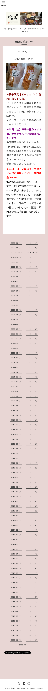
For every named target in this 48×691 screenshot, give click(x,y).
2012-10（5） (16, 568)
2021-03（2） (32, 372)
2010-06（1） (32, 621)
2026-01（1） (16, 243)
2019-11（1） (16, 406)
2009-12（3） (32, 635)
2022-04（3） (16, 343)
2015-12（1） (16, 487)
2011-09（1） (32, 587)
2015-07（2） (16, 496)
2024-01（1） (16, 296)
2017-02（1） (32, 458)
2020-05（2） (32, 391)
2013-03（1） (32, 554)
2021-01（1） (32, 377)
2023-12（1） (32, 296)
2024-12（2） (32, 272)
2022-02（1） (16, 348)
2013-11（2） (32, 535)
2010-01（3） (16, 635)
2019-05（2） (16, 420)
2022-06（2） (16, 339)
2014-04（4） (32, 525)
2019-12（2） (32, 401)
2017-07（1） (32, 453)
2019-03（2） (32, 420)
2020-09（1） (32, 387)
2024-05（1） (32, 286)
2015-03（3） (16, 506)
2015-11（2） (32, 487)
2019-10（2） (32, 406)
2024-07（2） (32, 281)
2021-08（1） (16, 363)
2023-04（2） (16, 315)
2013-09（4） (32, 540)
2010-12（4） (32, 606)
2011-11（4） (32, 583)
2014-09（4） (32, 516)
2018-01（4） (16, 444)
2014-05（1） (16, 525)
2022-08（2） (16, 334)
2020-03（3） (32, 396)
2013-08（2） (16, 544)
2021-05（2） (32, 367)
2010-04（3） (32, 626)
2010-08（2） (32, 616)
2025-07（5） (16, 257)
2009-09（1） (24, 645)
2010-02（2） (32, 630)
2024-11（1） (16, 276)
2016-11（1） (32, 463)
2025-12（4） (32, 243)
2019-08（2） (32, 410)
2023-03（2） (32, 315)
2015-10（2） (16, 492)
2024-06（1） (16, 286)
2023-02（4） (16, 319)
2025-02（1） (32, 267)
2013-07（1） (32, 544)
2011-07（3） (32, 592)
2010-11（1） (16, 611)
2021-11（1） (32, 353)
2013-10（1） (16, 540)
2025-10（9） (32, 248)
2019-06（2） (32, 415)
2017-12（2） (32, 444)
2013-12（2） (16, 535)
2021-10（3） (16, 358)
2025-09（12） (16, 253)
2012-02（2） (32, 578)
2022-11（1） (32, 324)
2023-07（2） (16, 310)
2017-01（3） (16, 463)
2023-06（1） (32, 310)
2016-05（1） (16, 477)
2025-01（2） (16, 272)
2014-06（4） (32, 520)
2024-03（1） (32, 291)
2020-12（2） (16, 382)
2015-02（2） (32, 506)
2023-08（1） (32, 305)
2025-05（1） (16, 262)
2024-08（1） (16, 281)
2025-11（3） (16, 248)
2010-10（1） (32, 611)
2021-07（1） (32, 363)
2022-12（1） (16, 324)
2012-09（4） (32, 568)
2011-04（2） (16, 602)
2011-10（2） (16, 587)
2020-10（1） (16, 387)
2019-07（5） (16, 415)
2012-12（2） (16, 563)
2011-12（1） (16, 583)
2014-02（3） (16, 530)
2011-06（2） (16, 597)
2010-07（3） (16, 621)
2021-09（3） (32, 358)
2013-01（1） (32, 559)
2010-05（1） (16, 626)
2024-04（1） (16, 291)
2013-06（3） (16, 549)
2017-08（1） (16, 453)
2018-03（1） (16, 439)
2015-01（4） (16, 511)
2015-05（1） (16, 501)
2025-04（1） (32, 262)
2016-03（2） (16, 482)
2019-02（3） (16, 425)
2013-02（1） (16, 559)
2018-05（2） (16, 434)
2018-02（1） (32, 439)
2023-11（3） (16, 300)
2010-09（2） (16, 616)
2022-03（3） (32, 343)
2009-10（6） (32, 640)
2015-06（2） (32, 496)
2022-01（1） (32, 348)
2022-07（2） (32, 334)
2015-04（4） (32, 501)
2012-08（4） (16, 573)
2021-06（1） (16, 367)
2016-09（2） (16, 468)
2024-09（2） (32, 276)
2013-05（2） (32, 549)
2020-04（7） (16, 396)
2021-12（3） (16, 353)
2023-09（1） (16, 305)
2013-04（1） (16, 554)
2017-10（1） (32, 449)
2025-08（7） (33, 253)
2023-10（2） (32, 300)
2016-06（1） (32, 473)
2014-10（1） (16, 516)
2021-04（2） (16, 372)
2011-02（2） (16, 606)
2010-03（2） (16, 630)
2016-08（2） (32, 468)
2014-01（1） (32, 530)
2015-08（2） (32, 492)
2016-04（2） (32, 477)
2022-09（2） (32, 329)
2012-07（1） (32, 573)
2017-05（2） (16, 458)
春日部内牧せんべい (18, 688)
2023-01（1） (32, 319)
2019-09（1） (16, 410)
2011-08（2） (16, 592)
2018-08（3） (32, 430)
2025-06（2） (32, 257)
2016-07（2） (16, 473)
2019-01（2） (32, 425)
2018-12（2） (16, 430)
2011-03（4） (32, 602)
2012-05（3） (16, 578)
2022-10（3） (16, 329)
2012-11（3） (32, 563)
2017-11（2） (16, 449)
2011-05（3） (32, 597)
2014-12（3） (32, 511)
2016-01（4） (32, 482)
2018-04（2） (32, 434)
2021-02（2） (16, 377)
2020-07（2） (16, 391)
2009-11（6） (16, 640)
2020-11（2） (32, 382)
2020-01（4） (16, 401)
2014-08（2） (16, 520)
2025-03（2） (16, 267)
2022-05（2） (32, 339)
